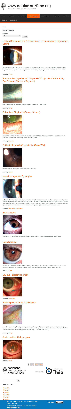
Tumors (10, 270)
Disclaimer (13, 20)
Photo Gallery (33, 16)
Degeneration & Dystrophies (15, 208)
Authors (66, 16)
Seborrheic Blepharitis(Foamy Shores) (21, 112)
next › (36, 364)
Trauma (10, 74)
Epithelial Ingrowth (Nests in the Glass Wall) (24, 145)
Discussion (56, 16)
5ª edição (7, 394)
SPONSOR (4, 20)
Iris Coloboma (9, 212)
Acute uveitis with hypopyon (16, 337)
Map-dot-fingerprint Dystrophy (17, 176)
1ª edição (7, 387)
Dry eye (10, 108)
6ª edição (7, 396)
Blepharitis (11, 141)
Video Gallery (45, 16)
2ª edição (7, 389)
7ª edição (7, 397)
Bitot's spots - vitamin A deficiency (19, 302)
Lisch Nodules (9, 242)
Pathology (5, 33)
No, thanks (59, 403)
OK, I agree (51, 403)
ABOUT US (11, 16)
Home (3, 16)
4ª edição (7, 392)
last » (41, 364)
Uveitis (10, 360)
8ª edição (7, 399)
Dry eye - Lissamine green (15, 275)
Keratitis (11, 172)
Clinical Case (21, 16)
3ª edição (7, 390)
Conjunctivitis (12, 298)
